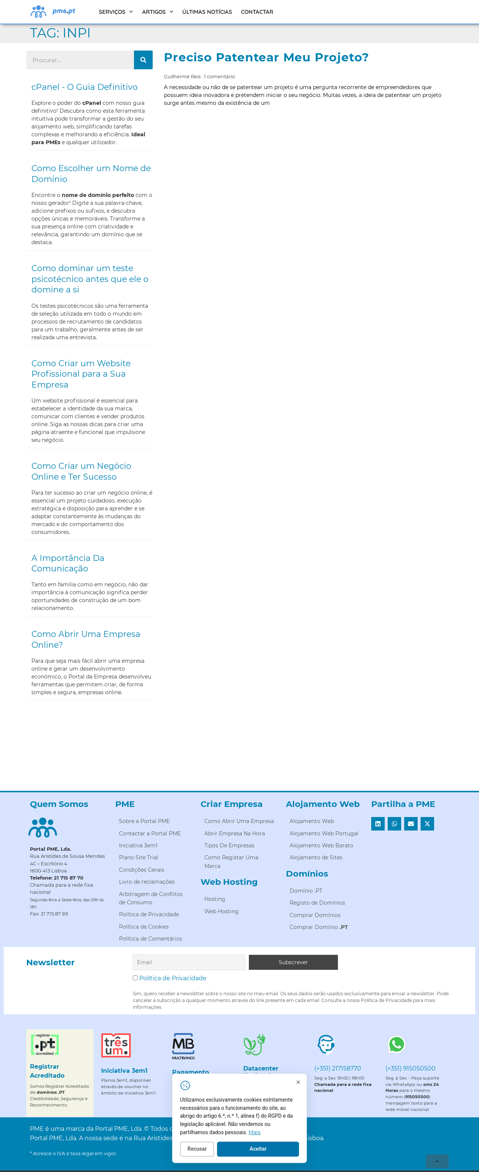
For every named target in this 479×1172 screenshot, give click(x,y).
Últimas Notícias (207, 11)
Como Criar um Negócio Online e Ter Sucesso (81, 471)
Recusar (206, 1150)
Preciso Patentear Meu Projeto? (266, 57)
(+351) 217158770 (337, 1068)
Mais (264, 1133)
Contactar (257, 11)
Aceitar (267, 1150)
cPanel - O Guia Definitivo (84, 87)
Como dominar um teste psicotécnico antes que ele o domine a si (90, 279)
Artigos (158, 12)
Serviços (116, 12)
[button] (378, 824)
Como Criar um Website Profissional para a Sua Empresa (81, 374)
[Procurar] (143, 60)
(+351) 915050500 (410, 1068)
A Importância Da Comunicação (67, 563)
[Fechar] (307, 1083)
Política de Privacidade (173, 978)
